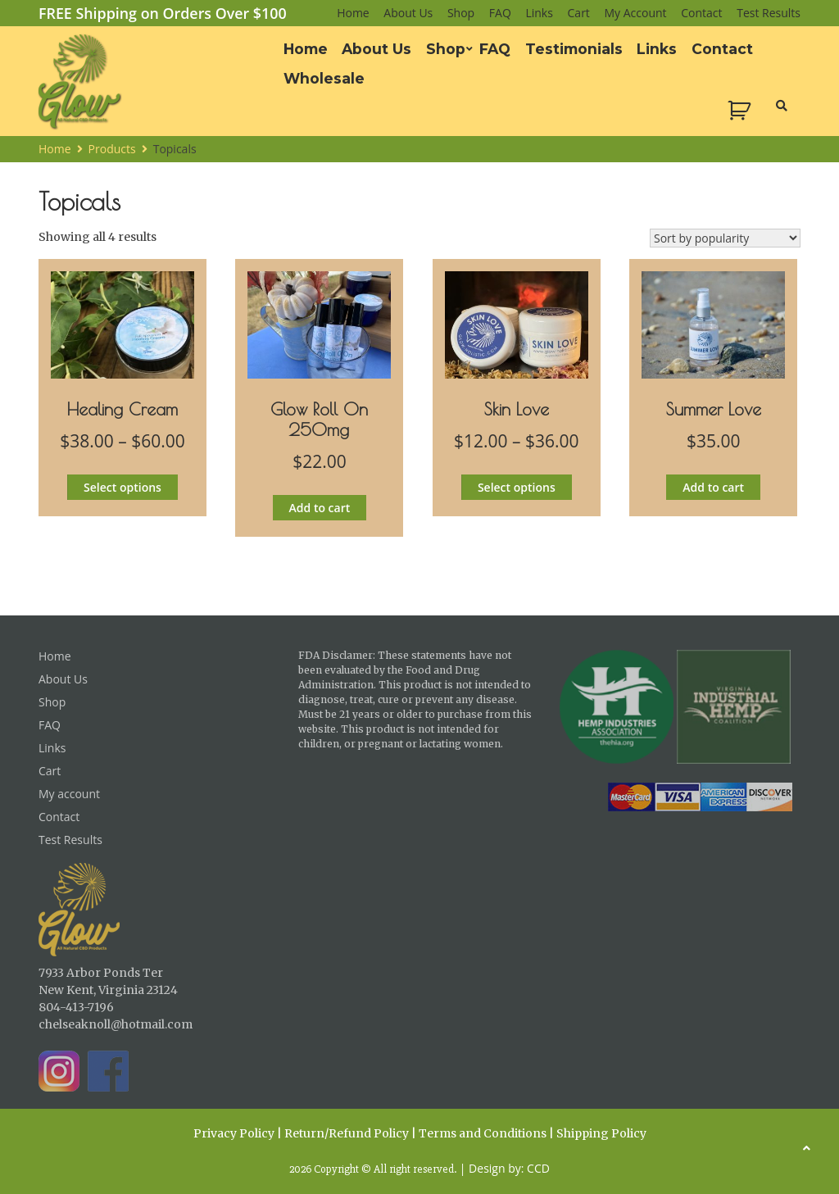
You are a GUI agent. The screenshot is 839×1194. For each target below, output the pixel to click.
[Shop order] (725, 238)
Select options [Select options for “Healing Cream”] (122, 487)
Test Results (768, 12)
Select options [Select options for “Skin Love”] (517, 487)
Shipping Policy (601, 1133)
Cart (579, 12)
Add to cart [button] (320, 507)
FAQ (500, 12)
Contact (701, 12)
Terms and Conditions (482, 1133)
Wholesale (324, 78)
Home (353, 12)
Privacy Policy (233, 1133)
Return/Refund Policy (346, 1133)
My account (636, 12)
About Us (408, 12)
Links (538, 12)
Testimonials (574, 48)
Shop (460, 12)
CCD (538, 1168)
